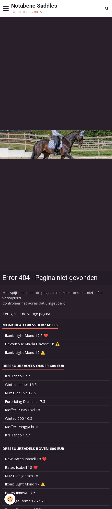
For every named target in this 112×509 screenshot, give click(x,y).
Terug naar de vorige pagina (26, 313)
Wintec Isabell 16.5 (21, 384)
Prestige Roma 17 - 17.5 (25, 500)
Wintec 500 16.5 (18, 418)
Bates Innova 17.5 (20, 492)
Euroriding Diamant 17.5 (25, 401)
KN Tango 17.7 (17, 375)
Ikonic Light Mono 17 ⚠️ (25, 352)
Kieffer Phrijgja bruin (22, 426)
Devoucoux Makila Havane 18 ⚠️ (32, 343)
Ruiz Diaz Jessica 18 (21, 475)
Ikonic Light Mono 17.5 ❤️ (26, 335)
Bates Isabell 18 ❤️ (21, 467)
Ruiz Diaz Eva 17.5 (20, 392)
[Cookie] (9, 499)
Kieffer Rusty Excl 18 (22, 409)
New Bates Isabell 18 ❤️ (26, 458)
